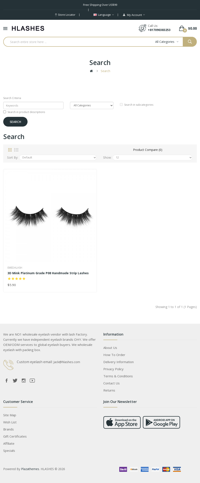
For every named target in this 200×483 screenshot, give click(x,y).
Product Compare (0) (147, 150)
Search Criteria (12, 98)
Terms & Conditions (118, 376)
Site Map (9, 415)
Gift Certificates (15, 436)
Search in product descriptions (24, 112)
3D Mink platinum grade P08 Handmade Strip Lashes (48, 273)
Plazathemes (30, 469)
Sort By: (12, 157)
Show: (107, 157)
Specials (9, 450)
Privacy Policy (113, 369)
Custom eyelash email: (35, 361)
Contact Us (111, 383)
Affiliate (8, 443)
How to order (114, 355)
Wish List (10, 422)
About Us (110, 347)
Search (105, 71)
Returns (109, 390)
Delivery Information (118, 362)
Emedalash (15, 267)
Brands (8, 429)
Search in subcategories (136, 105)
